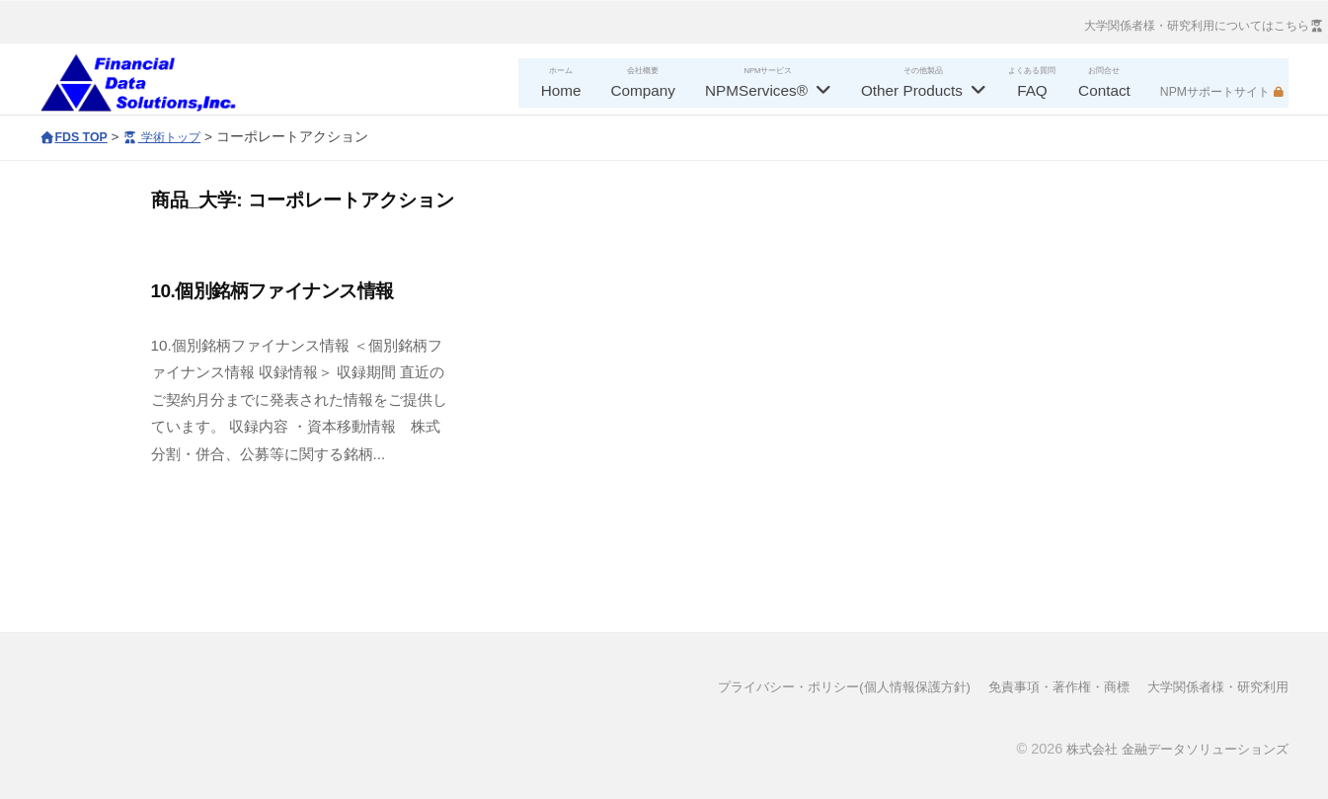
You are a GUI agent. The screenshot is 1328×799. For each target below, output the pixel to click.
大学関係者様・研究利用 (1212, 686)
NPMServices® (756, 90)
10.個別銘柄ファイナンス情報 (272, 290)
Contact (1104, 90)
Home (561, 90)
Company (643, 90)
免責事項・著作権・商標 (1043, 686)
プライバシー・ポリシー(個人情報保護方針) (812, 686)
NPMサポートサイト (1215, 92)
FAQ (1032, 90)
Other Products (912, 90)
